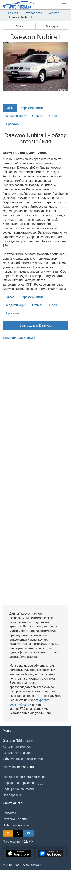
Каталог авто (33, 13)
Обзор (10, 108)
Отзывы (37, 115)
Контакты (9, 813)
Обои (53, 115)
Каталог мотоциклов (17, 752)
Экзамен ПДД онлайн (18, 740)
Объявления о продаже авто (23, 758)
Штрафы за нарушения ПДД (23, 783)
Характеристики (31, 108)
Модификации (16, 115)
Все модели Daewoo (36, 325)
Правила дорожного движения (24, 776)
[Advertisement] (35, 473)
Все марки (51, 26)
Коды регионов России (19, 789)
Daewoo (53, 13)
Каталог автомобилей (18, 746)
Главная (12, 13)
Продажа (12, 124)
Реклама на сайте (15, 819)
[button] (8, 66)
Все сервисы (12, 795)
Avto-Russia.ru (33, 865)
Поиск (19, 26)
